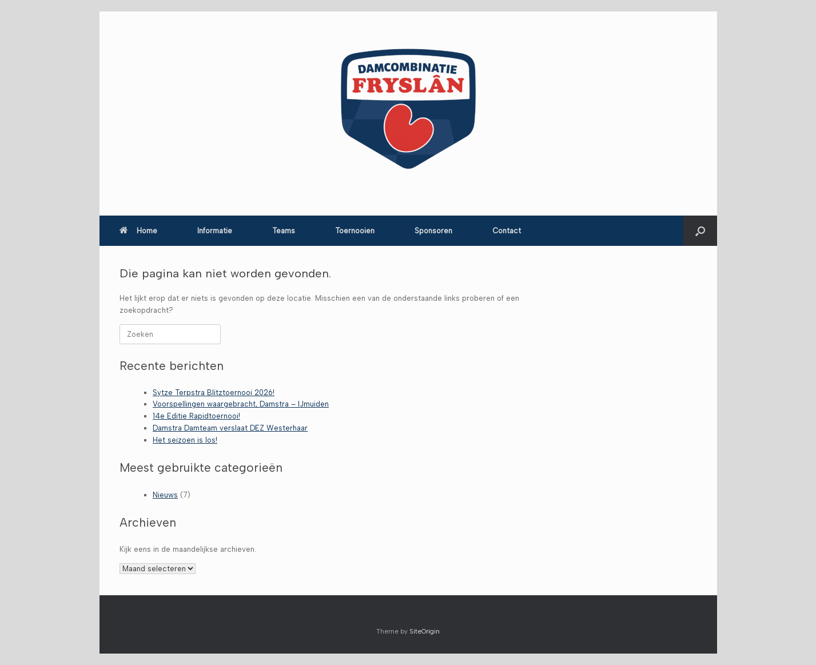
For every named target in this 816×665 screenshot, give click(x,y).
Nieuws (165, 495)
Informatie (214, 230)
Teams (283, 230)
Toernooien (355, 230)
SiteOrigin (424, 631)
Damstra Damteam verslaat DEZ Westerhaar (230, 428)
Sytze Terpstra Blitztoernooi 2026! (213, 392)
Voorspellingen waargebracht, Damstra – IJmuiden (241, 404)
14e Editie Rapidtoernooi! (196, 416)
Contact (506, 230)
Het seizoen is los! (185, 440)
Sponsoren (433, 230)
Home (138, 230)
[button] (700, 231)
